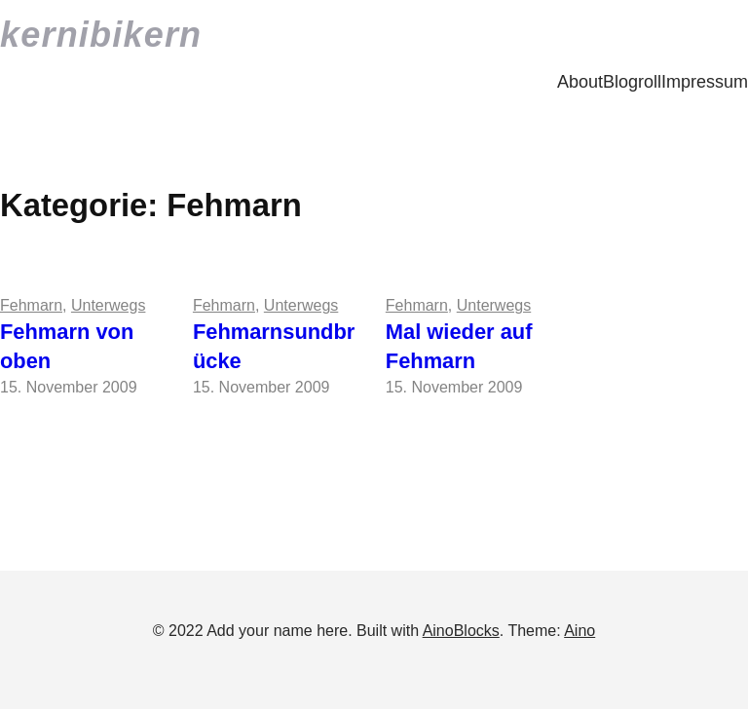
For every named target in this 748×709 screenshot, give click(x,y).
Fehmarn (31, 305)
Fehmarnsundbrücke (274, 346)
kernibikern (101, 35)
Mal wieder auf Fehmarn (459, 346)
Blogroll (632, 82)
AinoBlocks (461, 630)
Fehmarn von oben (66, 346)
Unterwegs (108, 305)
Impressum (704, 82)
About (580, 82)
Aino (579, 630)
